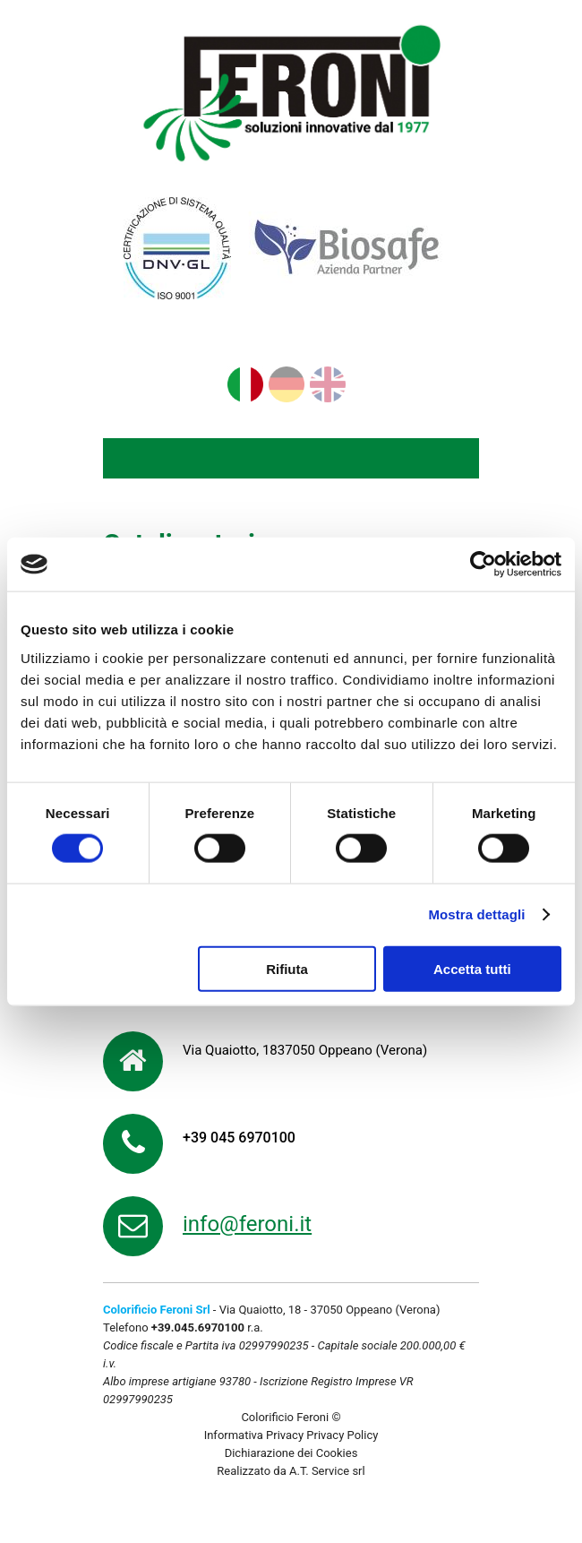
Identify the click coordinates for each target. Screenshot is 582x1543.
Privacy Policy (342, 1435)
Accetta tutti (472, 968)
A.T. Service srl (327, 1471)
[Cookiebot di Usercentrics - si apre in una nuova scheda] (483, 564)
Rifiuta (287, 968)
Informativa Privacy (254, 1435)
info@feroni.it (247, 1224)
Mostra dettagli (476, 914)
